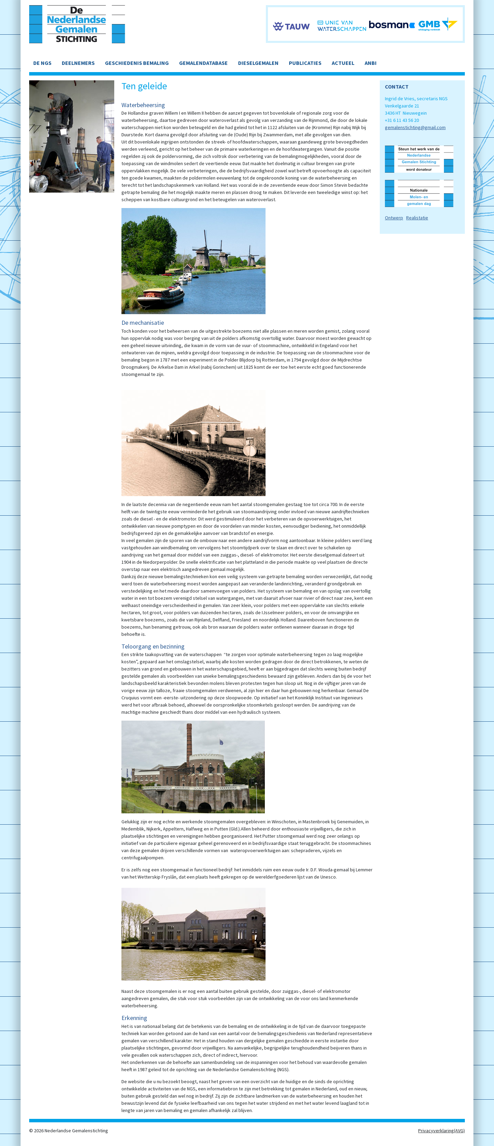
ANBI (371, 62)
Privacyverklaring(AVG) (441, 1130)
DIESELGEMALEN (258, 62)
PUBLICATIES (305, 62)
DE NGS (42, 62)
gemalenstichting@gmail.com (415, 127)
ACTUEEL (343, 62)
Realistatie (417, 218)
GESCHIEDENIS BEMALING (137, 62)
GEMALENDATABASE (203, 62)
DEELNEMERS (78, 62)
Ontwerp (394, 218)
